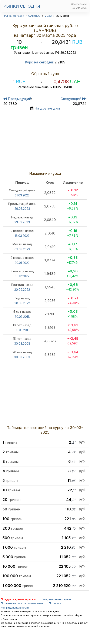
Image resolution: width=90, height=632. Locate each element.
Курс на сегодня (39, 62)
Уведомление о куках (57, 599)
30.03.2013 (22, 330)
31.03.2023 (22, 195)
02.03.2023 (22, 249)
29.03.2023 (22, 208)
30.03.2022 (22, 303)
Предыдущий (17, 99)
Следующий (73, 99)
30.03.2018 (22, 316)
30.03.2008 (22, 343)
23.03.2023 (22, 222)
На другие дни (47, 108)
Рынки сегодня (21, 6)
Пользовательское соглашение (22, 603)
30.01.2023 (22, 263)
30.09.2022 (22, 289)
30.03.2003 (22, 357)
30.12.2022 (22, 276)
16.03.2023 (22, 235)
